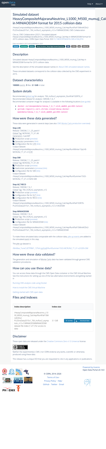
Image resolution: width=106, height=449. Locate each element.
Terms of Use (53, 377)
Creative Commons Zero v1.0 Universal (63, 341)
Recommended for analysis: (28, 96)
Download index (82, 320)
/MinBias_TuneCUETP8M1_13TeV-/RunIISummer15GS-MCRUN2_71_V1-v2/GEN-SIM (50, 248)
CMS (68, 46)
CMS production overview (73, 123)
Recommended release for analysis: (27, 99)
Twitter (54, 384)
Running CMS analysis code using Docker (30, 283)
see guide (86, 101)
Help (60, 381)
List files (69, 320)
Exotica (32, 46)
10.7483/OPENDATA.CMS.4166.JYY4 (68, 39)
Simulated (24, 46)
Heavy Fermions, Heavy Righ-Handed (50, 46)
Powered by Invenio (91, 367)
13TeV (74, 46)
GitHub (46, 384)
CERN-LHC (85, 46)
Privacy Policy (50, 381)
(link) (36, 141)
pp (79, 46)
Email (61, 384)
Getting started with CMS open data (28, 292)
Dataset (16, 46)
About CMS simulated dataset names (74, 67)
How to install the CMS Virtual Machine (29, 287)
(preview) (34, 138)
